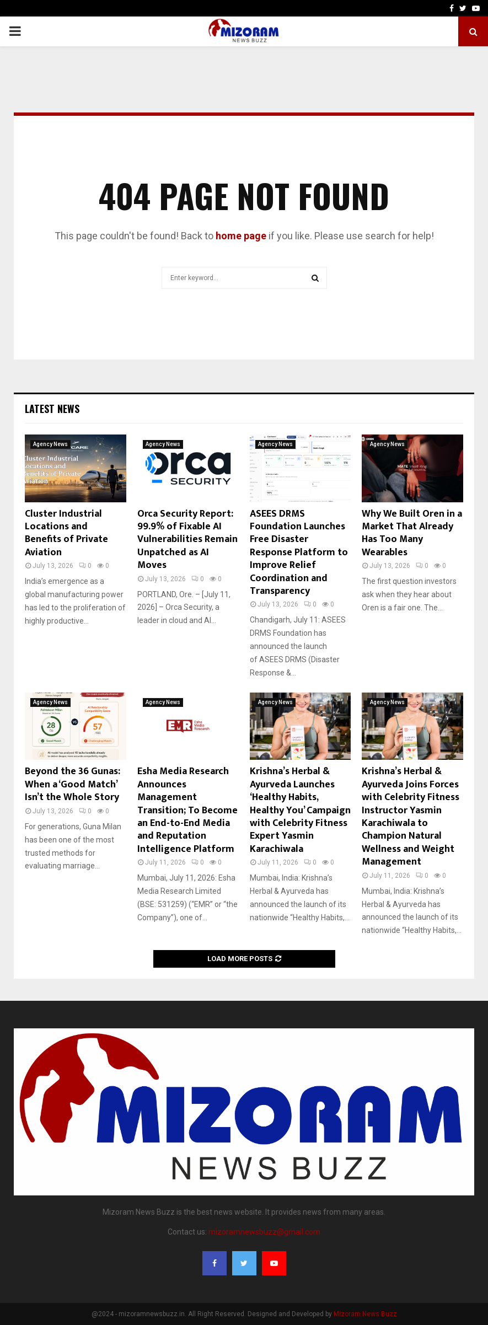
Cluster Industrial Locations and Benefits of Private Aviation (66, 533)
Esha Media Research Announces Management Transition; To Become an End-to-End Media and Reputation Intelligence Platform (187, 810)
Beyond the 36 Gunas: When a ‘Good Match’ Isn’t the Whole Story (72, 784)
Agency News (50, 444)
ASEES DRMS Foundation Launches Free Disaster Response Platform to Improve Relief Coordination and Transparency (299, 552)
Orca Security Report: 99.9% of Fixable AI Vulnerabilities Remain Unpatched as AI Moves (187, 540)
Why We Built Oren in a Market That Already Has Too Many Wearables (412, 533)
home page (241, 236)
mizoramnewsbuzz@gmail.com (264, 1231)
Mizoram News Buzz (365, 1314)
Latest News (52, 408)
